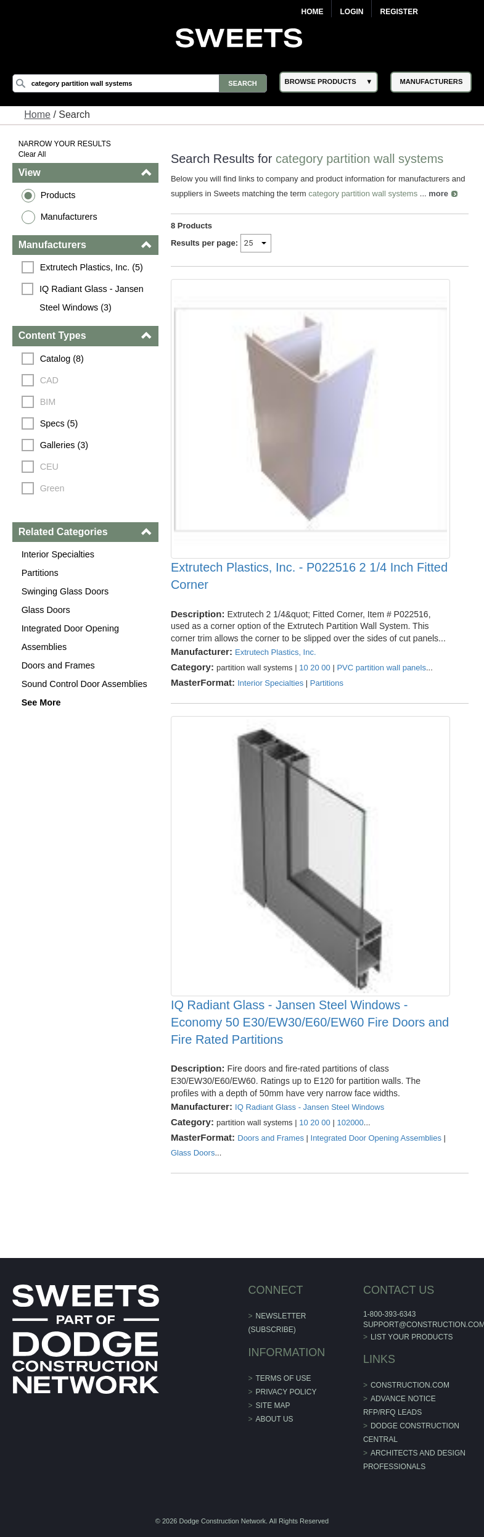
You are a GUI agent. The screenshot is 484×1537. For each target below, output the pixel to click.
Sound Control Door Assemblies (84, 684)
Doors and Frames (58, 665)
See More (41, 702)
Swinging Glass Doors (65, 591)
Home (312, 11)
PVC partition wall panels (381, 667)
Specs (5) (59, 423)
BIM (48, 402)
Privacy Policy (286, 1392)
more (438, 193)
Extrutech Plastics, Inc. (275, 652)
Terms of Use (283, 1378)
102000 (350, 1122)
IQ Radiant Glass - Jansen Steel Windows (309, 1107)
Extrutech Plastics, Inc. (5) (91, 267)
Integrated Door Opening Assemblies (70, 637)
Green (52, 488)
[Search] (139, 83)
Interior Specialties (58, 554)
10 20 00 (314, 667)
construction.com (410, 1385)
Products (58, 195)
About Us (274, 1419)
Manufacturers (69, 217)
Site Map (273, 1405)
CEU (49, 467)
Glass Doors (46, 610)
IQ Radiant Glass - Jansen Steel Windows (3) (92, 298)
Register (398, 11)
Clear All (32, 154)
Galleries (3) (64, 445)
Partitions (40, 573)
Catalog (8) (62, 359)
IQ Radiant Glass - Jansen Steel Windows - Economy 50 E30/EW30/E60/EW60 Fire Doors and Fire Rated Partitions (310, 1022)
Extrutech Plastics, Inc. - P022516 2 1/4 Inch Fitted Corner (309, 575)
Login (351, 11)
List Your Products (412, 1337)
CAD (49, 380)
